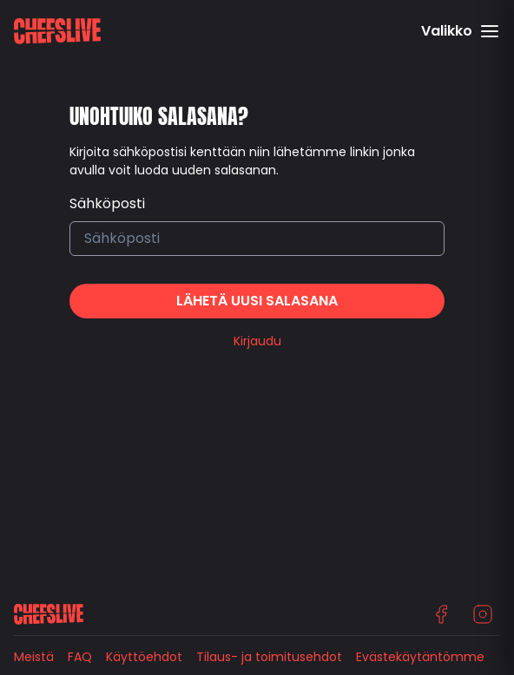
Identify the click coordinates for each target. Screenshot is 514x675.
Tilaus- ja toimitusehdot (269, 656)
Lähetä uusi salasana (257, 301)
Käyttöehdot (144, 656)
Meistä (34, 656)
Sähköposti (107, 203)
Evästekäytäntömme (420, 656)
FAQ (80, 656)
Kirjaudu (257, 341)
